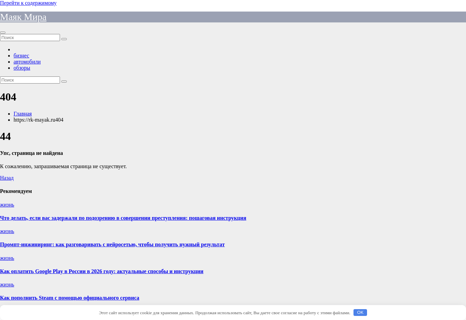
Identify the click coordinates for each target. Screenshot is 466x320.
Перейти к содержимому (28, 3)
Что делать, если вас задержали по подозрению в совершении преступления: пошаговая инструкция (123, 218)
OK (360, 312)
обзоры (22, 68)
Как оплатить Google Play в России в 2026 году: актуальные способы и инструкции (101, 271)
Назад (7, 178)
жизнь (7, 205)
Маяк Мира (23, 17)
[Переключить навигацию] (2, 33)
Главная (23, 114)
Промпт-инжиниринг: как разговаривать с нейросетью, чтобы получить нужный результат (112, 244)
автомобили (27, 62)
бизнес (21, 55)
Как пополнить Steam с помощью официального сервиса (69, 298)
